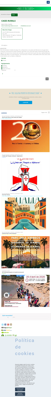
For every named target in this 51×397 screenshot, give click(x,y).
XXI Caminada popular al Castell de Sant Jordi (13, 272)
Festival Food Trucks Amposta (9, 233)
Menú (48, 2)
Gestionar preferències (20, 394)
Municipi (2, 14)
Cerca (13, 14)
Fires (3, 118)
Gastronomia (8, 118)
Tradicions (16, 196)
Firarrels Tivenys (6, 194)
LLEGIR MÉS (25, 102)
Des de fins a (12, 116)
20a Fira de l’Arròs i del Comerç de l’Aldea (12, 117)
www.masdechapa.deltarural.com (9, 26)
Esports (4, 273)
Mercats (7, 196)
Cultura (4, 157)
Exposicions (26, 196)
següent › (49, 112)
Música (11, 196)
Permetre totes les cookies (20, 389)
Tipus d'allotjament (7, 14)
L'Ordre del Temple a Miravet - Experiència (12, 156)
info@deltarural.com (26, 26)
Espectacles (32, 196)
